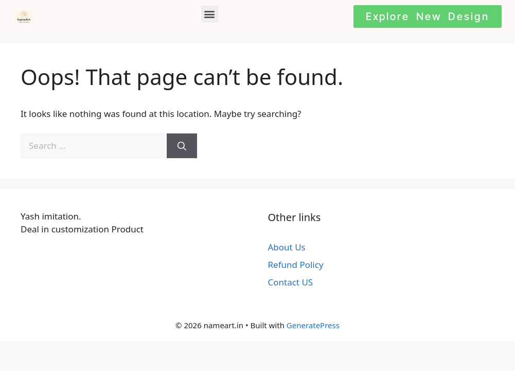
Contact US (290, 282)
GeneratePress (313, 325)
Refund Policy (296, 265)
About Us (287, 247)
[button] (209, 14)
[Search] (182, 145)
